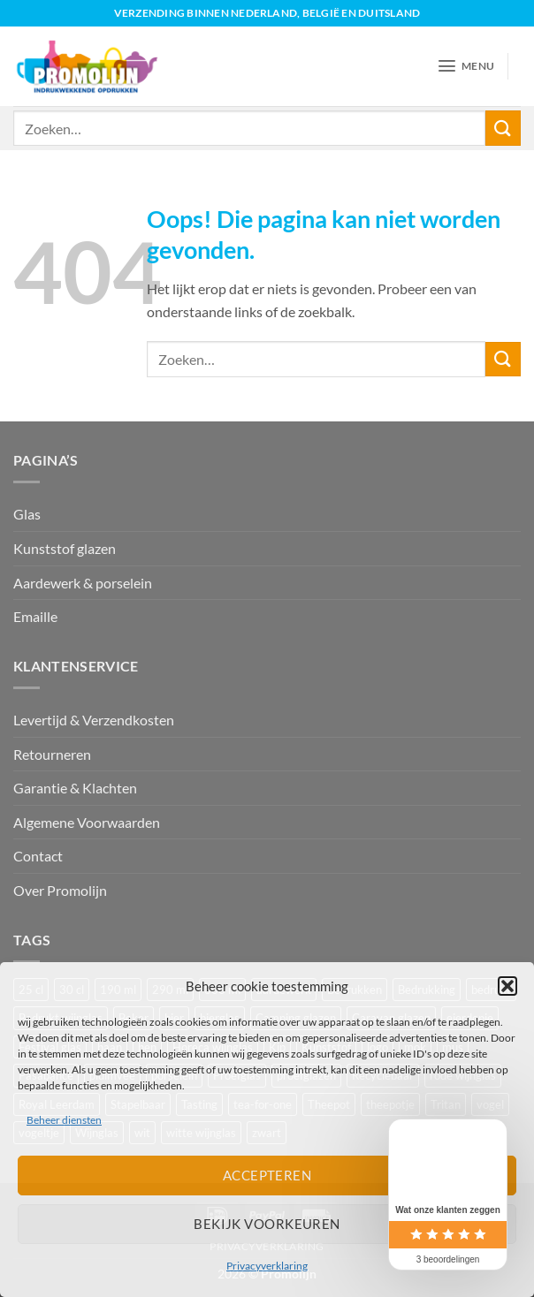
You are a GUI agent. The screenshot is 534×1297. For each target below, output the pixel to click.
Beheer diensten (64, 1119)
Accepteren (267, 1175)
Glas (27, 513)
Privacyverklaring (267, 1265)
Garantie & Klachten (75, 787)
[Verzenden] (503, 127)
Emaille (35, 616)
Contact (38, 855)
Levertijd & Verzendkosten (93, 719)
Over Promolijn (60, 890)
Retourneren (52, 754)
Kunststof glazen (64, 548)
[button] (507, 986)
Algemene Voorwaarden (86, 822)
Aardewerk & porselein (82, 582)
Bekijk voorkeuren (267, 1224)
